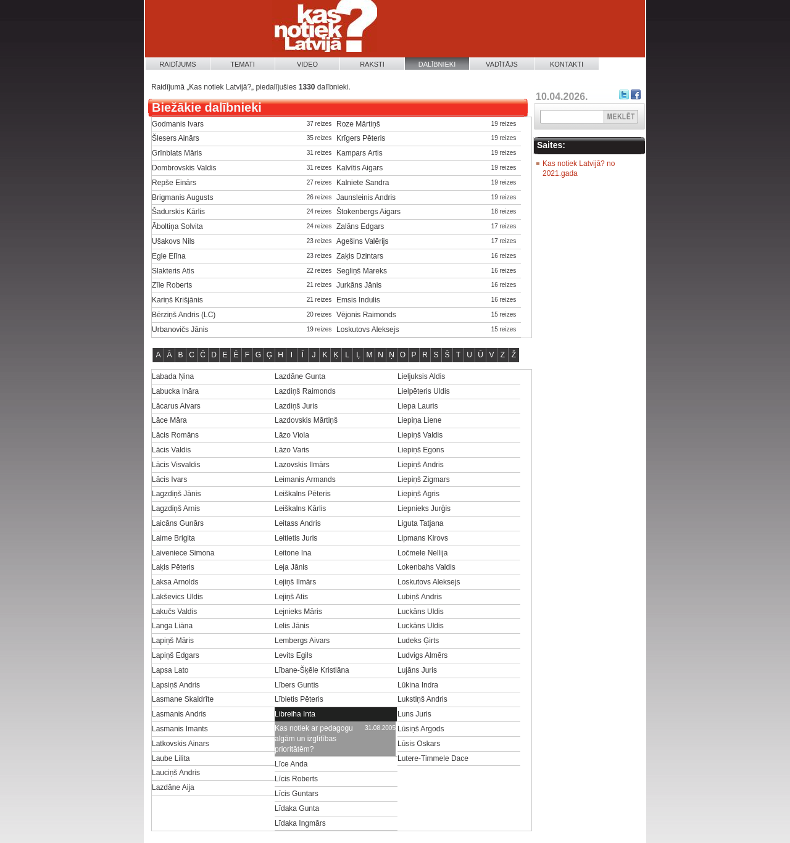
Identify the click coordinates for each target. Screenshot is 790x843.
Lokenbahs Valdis (426, 567)
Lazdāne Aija (173, 787)
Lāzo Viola (292, 435)
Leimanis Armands (305, 479)
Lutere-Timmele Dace (432, 758)
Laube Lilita (170, 758)
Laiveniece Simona (183, 553)
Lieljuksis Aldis (421, 376)
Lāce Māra (169, 420)
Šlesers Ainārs (175, 138)
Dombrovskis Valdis (184, 168)
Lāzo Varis (292, 450)
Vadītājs (502, 64)
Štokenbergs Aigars (368, 211)
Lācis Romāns (175, 435)
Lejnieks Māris (298, 611)
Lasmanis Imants (180, 729)
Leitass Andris (298, 523)
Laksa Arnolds (175, 582)
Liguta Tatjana (420, 523)
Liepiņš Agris (418, 493)
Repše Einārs (174, 182)
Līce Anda (291, 764)
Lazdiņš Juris (296, 406)
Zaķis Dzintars (359, 256)
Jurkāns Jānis (358, 285)
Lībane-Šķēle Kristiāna (312, 670)
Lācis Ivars (169, 479)
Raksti (372, 64)
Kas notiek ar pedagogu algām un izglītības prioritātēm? (314, 739)
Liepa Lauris (417, 406)
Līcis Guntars (296, 793)
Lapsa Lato (170, 670)
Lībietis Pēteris (299, 699)
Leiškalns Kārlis (300, 508)
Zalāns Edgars (360, 226)
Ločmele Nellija (422, 553)
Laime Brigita (173, 538)
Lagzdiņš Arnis (176, 508)
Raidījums (177, 64)
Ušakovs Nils (173, 241)
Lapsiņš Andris (176, 685)
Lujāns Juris (417, 670)
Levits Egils (293, 655)
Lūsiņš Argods (420, 729)
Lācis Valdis (171, 450)
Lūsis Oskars (418, 743)
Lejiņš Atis (291, 596)
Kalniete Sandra (362, 182)
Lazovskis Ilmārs (302, 464)
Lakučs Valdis (174, 611)
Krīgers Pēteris (360, 138)
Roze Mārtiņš (358, 124)
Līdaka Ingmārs (300, 823)
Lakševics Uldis (177, 596)
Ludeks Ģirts (418, 640)
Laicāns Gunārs (178, 523)
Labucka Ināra (175, 391)
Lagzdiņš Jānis (176, 493)
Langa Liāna (172, 625)
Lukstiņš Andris (422, 699)
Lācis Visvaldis (176, 464)
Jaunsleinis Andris (366, 197)
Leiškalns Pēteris (303, 493)
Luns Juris (414, 714)
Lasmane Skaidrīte (183, 699)
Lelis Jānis (292, 625)
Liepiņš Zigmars (423, 479)
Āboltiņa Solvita (177, 226)
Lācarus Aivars (176, 406)
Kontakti (566, 64)
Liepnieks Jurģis (424, 508)
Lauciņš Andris (176, 772)
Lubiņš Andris (419, 596)
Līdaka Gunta (297, 808)
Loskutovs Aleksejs (367, 329)
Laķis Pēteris (173, 567)
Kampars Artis (359, 153)
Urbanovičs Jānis (180, 329)
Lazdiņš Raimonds (305, 391)
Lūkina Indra (417, 685)
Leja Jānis (291, 567)
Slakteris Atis (173, 271)
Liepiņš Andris (420, 464)
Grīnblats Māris (177, 153)
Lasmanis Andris (179, 714)
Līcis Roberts (296, 778)
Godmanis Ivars (178, 124)
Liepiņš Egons (420, 450)
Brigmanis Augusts (182, 197)
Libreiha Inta (295, 714)
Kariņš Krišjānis (177, 300)
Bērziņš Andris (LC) (183, 314)
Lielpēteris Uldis (423, 391)
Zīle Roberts (172, 285)
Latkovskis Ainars (180, 743)
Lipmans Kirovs (422, 538)
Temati (242, 64)
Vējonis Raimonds (366, 314)
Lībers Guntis (296, 685)
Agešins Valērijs (362, 241)
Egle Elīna (169, 256)
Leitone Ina (293, 553)
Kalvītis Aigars (359, 168)
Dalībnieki (437, 64)
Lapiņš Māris (173, 640)
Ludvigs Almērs (422, 655)
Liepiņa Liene (419, 420)
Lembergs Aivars (302, 640)
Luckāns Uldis (420, 611)
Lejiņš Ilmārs (295, 582)
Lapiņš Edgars (175, 655)
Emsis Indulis (358, 300)
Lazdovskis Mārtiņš (306, 420)
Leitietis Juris (296, 538)
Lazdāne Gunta (300, 376)
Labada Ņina (173, 376)
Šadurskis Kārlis (178, 211)
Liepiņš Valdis (420, 435)
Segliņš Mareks (361, 271)
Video (307, 64)
